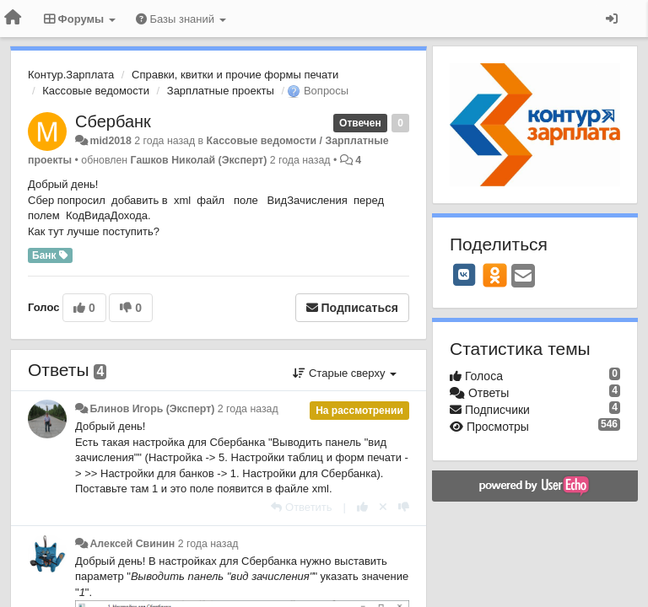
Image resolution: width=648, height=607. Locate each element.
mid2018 (110, 141)
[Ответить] (301, 507)
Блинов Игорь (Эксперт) (151, 409)
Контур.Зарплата (71, 74)
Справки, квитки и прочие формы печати (235, 74)
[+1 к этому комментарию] (362, 507)
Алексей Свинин (132, 544)
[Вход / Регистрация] (612, 18)
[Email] (523, 277)
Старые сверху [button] (345, 373)
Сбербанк (113, 121)
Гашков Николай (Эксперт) (199, 160)
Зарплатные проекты (220, 90)
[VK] (464, 274)
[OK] (495, 274)
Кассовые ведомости (95, 90)
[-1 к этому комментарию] (403, 507)
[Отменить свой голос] (383, 507)
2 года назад (248, 409)
